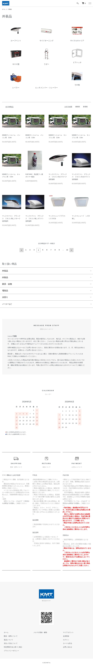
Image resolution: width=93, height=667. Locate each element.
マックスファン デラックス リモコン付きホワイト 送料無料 (82, 176)
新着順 (85, 107)
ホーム (4, 9)
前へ (22, 250)
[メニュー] (90, 3)
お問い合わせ (65, 647)
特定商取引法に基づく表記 (11, 647)
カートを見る (65, 643)
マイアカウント (66, 632)
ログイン (64, 640)
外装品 (11, 9)
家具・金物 (7, 284)
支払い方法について (9, 643)
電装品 (5, 290)
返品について (6, 640)
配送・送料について (9, 636)
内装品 (5, 277)
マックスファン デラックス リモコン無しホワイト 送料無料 (35, 218)
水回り (5, 297)
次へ (71, 250)
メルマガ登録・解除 (38, 632)
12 (67, 250)
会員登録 (64, 636)
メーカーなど (8, 304)
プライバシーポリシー (9, 651)
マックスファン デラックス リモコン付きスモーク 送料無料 (58, 176)
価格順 (77, 107)
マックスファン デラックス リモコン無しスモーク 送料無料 (12, 218)
